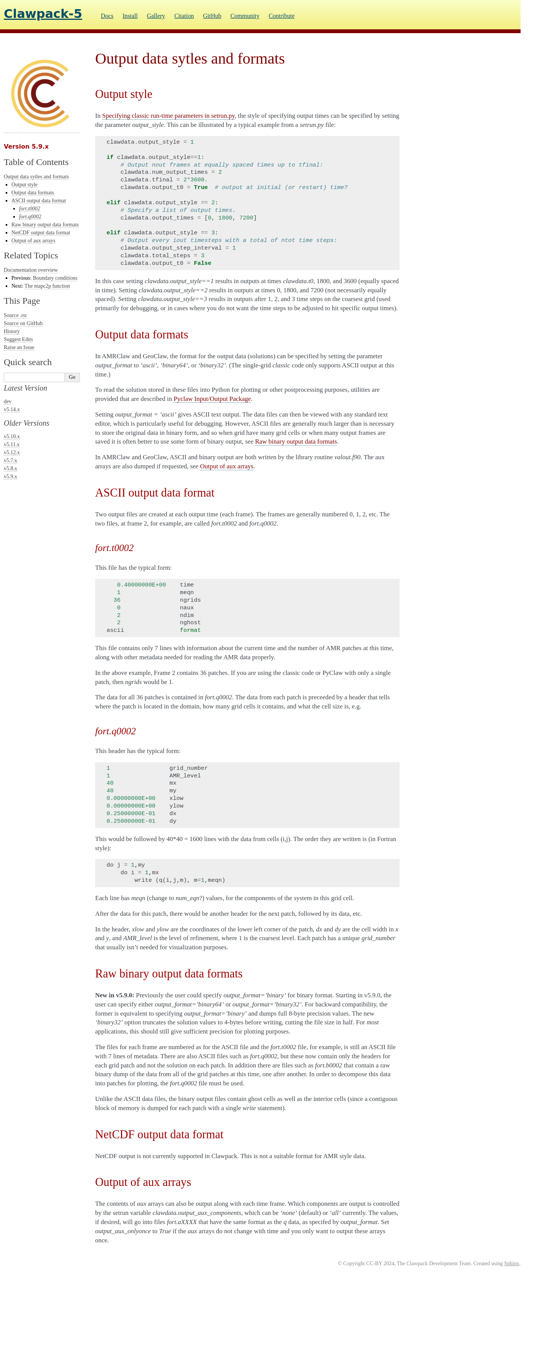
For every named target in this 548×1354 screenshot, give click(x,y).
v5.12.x (12, 452)
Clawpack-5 (43, 13)
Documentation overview (31, 270)
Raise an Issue (19, 347)
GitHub (212, 16)
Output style (24, 184)
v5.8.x (10, 468)
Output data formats (32, 192)
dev (7, 401)
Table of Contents (36, 162)
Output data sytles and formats (36, 176)
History (12, 331)
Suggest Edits (18, 339)
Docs (107, 16)
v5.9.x (10, 476)
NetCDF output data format (40, 233)
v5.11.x (11, 444)
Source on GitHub (23, 323)
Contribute (282, 16)
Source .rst (15, 315)
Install (130, 16)
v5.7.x (10, 460)
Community (244, 16)
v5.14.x (12, 409)
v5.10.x (12, 436)
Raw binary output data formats (45, 225)
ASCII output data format (38, 201)
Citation (184, 16)
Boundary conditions (55, 278)
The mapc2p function (47, 286)
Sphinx (511, 1263)
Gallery (156, 16)
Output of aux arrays (33, 241)
